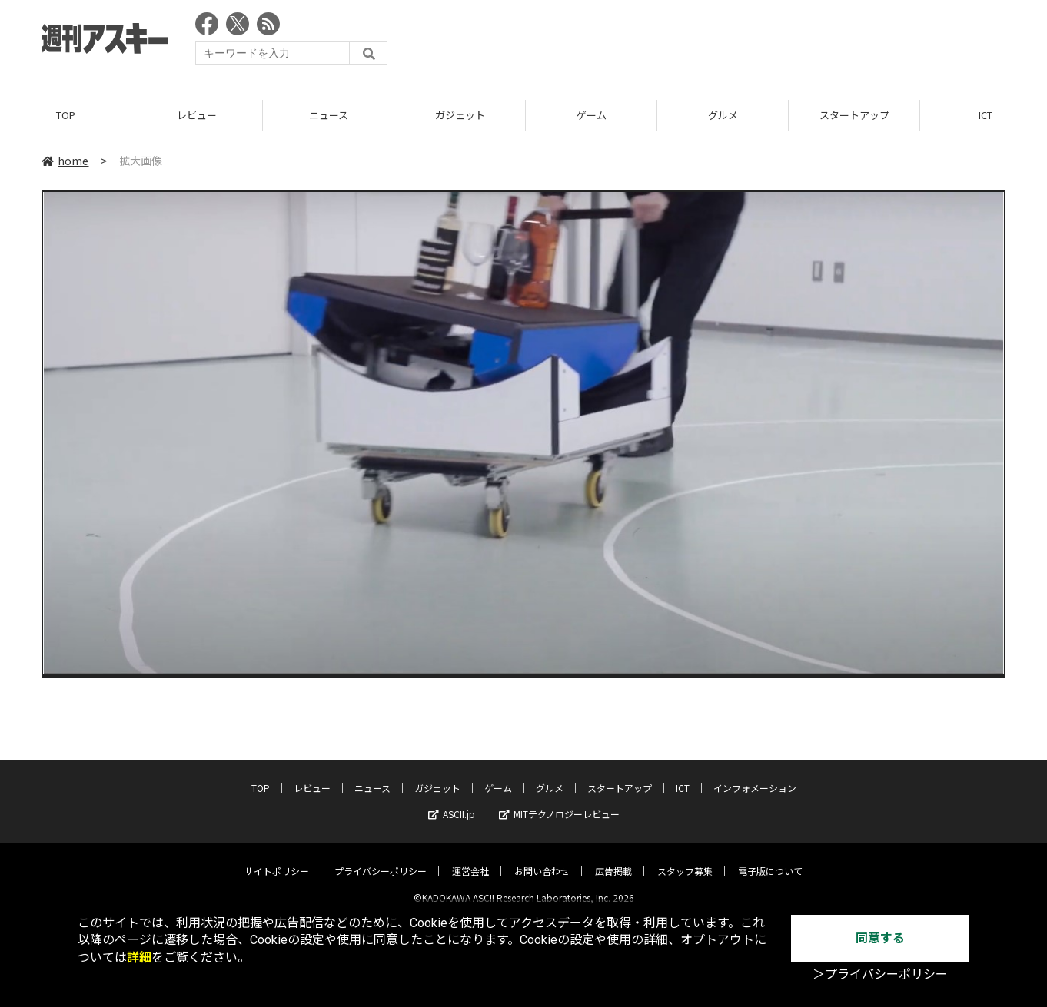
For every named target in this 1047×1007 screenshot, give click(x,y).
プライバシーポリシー (380, 859)
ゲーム (592, 115)
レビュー (197, 115)
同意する (880, 938)
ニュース (328, 115)
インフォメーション (754, 776)
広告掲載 (613, 859)
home (65, 160)
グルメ (723, 115)
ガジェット (460, 115)
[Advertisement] (725, 42)
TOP (65, 115)
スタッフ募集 (685, 859)
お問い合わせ (542, 859)
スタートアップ (854, 115)
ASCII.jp (451, 802)
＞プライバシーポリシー (880, 974)
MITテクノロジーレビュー (559, 802)
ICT (683, 776)
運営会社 (470, 859)
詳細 (139, 957)
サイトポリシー (276, 859)
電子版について (770, 859)
